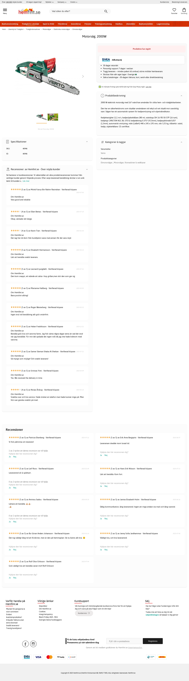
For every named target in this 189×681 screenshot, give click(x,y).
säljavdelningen (152, 615)
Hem (4, 29)
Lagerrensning (163, 24)
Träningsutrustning (103, 24)
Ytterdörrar (62, 24)
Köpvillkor (43, 606)
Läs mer (26, 181)
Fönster (88, 24)
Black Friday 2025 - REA (48, 617)
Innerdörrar (76, 24)
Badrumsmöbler (146, 24)
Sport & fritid (48, 24)
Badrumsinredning (10, 24)
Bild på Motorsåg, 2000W (46, 129)
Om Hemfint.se (45, 609)
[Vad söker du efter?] (80, 11)
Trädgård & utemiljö (30, 24)
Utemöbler (130, 24)
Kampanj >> (62, 2)
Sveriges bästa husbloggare (50, 620)
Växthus (118, 24)
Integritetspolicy (46, 614)
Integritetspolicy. (135, 647)
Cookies (42, 611)
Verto (103, 153)
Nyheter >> (50, 2)
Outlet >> (73, 2)
